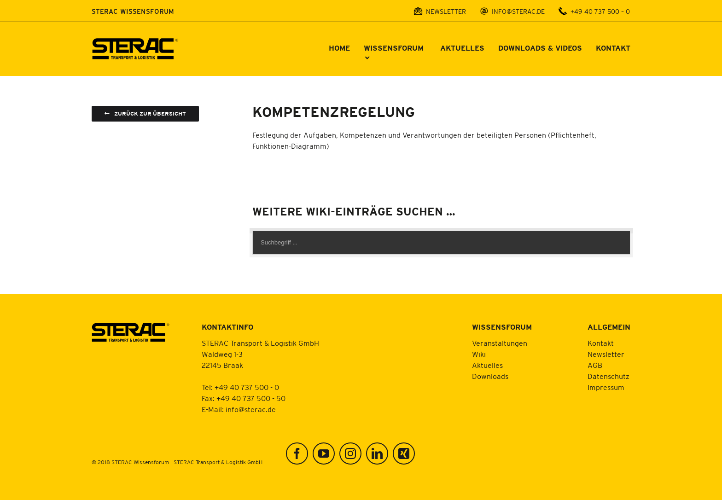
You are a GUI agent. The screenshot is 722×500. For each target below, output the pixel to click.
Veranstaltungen (499, 343)
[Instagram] (350, 453)
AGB (595, 365)
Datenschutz (608, 376)
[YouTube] (324, 453)
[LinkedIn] (377, 453)
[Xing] (404, 453)
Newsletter (606, 354)
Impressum (606, 387)
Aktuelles (487, 365)
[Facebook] (297, 453)
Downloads (490, 376)
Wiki (479, 354)
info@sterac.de (251, 409)
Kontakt (601, 343)
